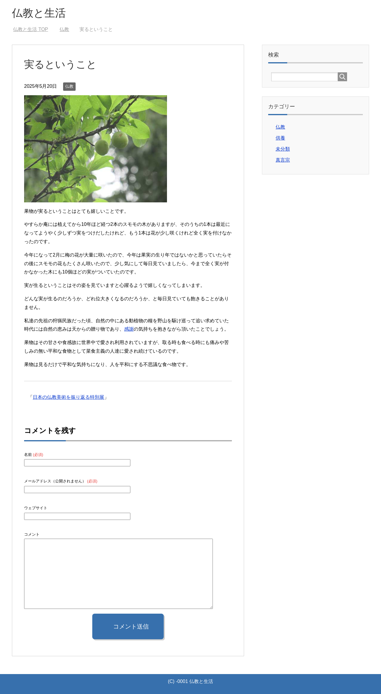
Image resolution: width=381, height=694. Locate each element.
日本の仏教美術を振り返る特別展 (68, 397)
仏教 (69, 86)
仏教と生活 (39, 13)
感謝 (129, 329)
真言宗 (283, 159)
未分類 (283, 148)
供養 (280, 137)
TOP (30, 29)
